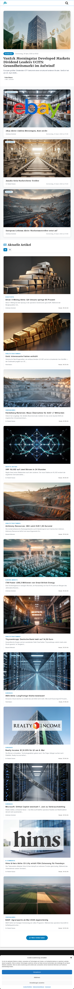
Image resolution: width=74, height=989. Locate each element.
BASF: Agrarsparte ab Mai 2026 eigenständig (26, 920)
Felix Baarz (9, 77)
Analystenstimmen (11, 92)
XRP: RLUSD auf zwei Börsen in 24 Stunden (25, 469)
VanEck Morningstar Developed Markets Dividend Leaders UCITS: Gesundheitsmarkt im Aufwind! (36, 62)
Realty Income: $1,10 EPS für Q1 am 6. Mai (25, 750)
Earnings (9, 693)
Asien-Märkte (10, 142)
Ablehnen (37, 977)
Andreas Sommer (11, 134)
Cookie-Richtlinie (27, 987)
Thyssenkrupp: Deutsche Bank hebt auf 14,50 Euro (29, 639)
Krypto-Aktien (11, 466)
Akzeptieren (37, 972)
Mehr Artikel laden (37, 938)
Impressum (48, 987)
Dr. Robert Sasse (11, 184)
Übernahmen (10, 410)
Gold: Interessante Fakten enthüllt (21, 356)
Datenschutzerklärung (38, 987)
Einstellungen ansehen (37, 983)
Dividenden (9, 53)
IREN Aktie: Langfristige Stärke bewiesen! (25, 696)
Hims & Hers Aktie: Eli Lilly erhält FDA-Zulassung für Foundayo (34, 863)
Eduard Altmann (10, 534)
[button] (71, 958)
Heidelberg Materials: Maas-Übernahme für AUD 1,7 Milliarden (34, 413)
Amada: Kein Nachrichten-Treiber (22, 181)
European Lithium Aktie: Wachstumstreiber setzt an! (31, 231)
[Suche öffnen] (66, 3)
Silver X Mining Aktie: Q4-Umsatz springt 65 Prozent (30, 300)
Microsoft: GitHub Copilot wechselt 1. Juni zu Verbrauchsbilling (35, 807)
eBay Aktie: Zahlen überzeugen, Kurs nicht (26, 131)
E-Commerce (10, 860)
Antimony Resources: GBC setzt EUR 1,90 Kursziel (28, 526)
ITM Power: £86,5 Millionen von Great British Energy (30, 583)
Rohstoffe (9, 192)
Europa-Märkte (11, 580)
